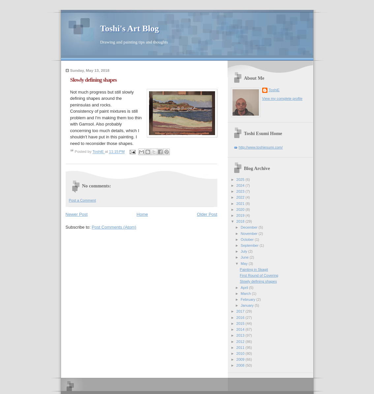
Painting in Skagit (254, 269)
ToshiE (274, 90)
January (248, 305)
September (250, 245)
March (246, 294)
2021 (241, 204)
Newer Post (77, 214)
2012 (241, 342)
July (244, 251)
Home (142, 214)
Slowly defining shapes (258, 281)
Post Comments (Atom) (114, 227)
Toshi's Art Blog (129, 28)
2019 (241, 215)
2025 (241, 180)
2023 (241, 191)
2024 (241, 185)
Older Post (207, 214)
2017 (241, 311)
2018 (241, 221)
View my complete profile (282, 98)
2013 (241, 335)
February (248, 299)
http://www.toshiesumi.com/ (261, 147)
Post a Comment (82, 200)
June (245, 257)
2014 (241, 329)
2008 (241, 365)
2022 (241, 197)
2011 (241, 348)
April (245, 288)
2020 (241, 209)
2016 (241, 318)
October (248, 239)
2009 (241, 359)
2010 (241, 353)
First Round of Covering (259, 275)
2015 (241, 323)
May (245, 264)
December (250, 227)
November (250, 234)
